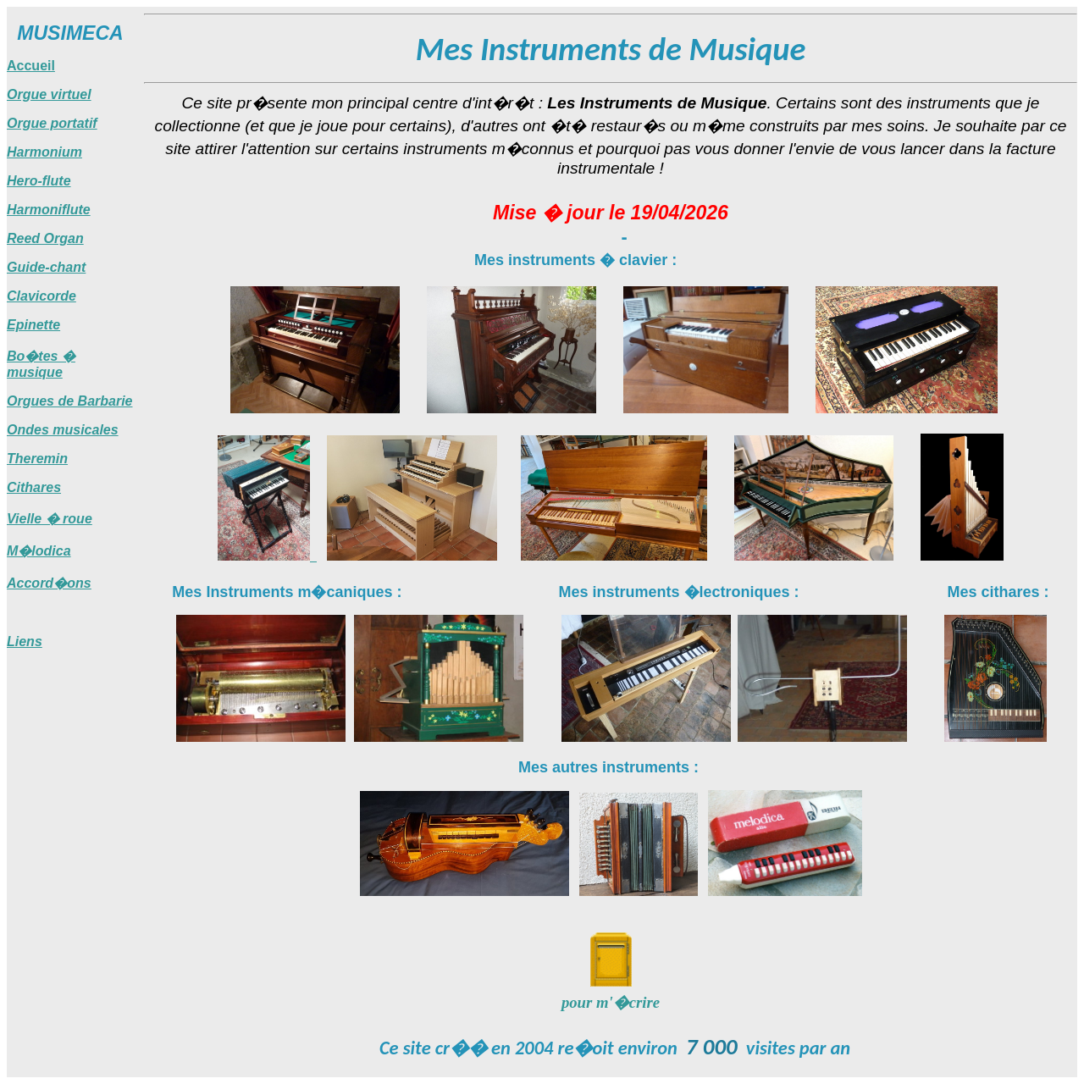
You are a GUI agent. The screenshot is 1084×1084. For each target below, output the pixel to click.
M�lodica (39, 551)
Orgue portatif (52, 123)
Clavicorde (41, 296)
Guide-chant (46, 267)
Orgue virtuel (49, 94)
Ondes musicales (63, 430)
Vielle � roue (49, 519)
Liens (24, 641)
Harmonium (44, 152)
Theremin (37, 458)
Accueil (31, 65)
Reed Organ (45, 238)
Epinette (33, 325)
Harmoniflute (49, 209)
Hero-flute (39, 181)
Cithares (34, 487)
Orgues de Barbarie (70, 401)
